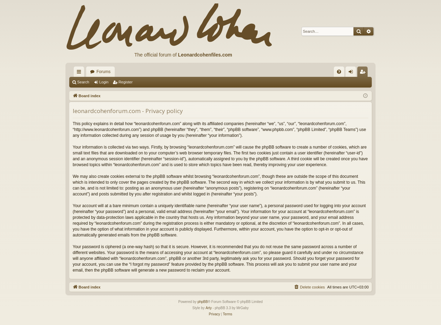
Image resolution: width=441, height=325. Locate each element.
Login (104, 82)
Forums (103, 71)
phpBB (202, 302)
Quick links (80, 73)
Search (83, 82)
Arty (209, 308)
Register (126, 82)
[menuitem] (339, 72)
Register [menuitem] (364, 73)
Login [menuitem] (352, 73)
